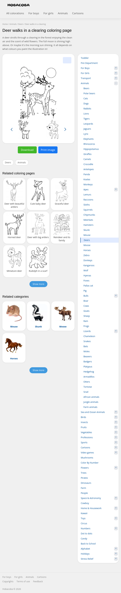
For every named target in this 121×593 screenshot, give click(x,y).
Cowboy (85, 503)
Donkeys (88, 260)
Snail (86, 391)
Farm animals (90, 407)
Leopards (88, 123)
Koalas (87, 179)
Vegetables (99, 432)
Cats (86, 98)
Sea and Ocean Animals (99, 412)
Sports (99, 442)
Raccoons (88, 199)
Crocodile (88, 164)
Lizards (101, 331)
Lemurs (87, 194)
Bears (86, 88)
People (84, 493)
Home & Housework (99, 508)
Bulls (101, 296)
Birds (99, 417)
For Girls (99, 73)
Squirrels (88, 209)
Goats (86, 310)
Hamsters (88, 224)
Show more (38, 284)
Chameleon (89, 336)
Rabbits (87, 108)
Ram (86, 321)
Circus (84, 523)
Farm (83, 487)
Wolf (86, 270)
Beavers (88, 356)
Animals (63, 13)
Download (27, 150)
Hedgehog (89, 371)
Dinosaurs (86, 482)
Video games (99, 453)
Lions (86, 113)
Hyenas (87, 275)
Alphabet (99, 549)
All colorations (15, 13)
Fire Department (89, 63)
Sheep (87, 315)
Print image (48, 150)
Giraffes (88, 154)
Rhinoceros (89, 143)
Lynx (86, 133)
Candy (84, 538)
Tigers (87, 118)
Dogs (86, 103)
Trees (83, 472)
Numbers (99, 528)
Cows (86, 305)
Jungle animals (91, 401)
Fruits (99, 427)
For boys (33, 13)
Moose (87, 245)
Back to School (88, 543)
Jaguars (87, 128)
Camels (87, 159)
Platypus (88, 366)
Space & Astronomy (99, 498)
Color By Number (90, 462)
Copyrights (7, 581)
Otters (87, 381)
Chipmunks (89, 214)
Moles (87, 351)
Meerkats (88, 219)
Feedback (38, 581)
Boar (86, 300)
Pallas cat (88, 285)
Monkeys (88, 184)
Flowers (99, 468)
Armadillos (89, 376)
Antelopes (89, 169)
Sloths (87, 204)
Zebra (86, 255)
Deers (8, 162)
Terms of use (23, 581)
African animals (91, 396)
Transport (99, 78)
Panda (87, 174)
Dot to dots (86, 533)
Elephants (89, 138)
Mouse (87, 235)
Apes (101, 189)
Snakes (87, 341)
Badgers (88, 361)
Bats (86, 346)
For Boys (99, 68)
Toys (99, 518)
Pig (85, 290)
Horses (87, 250)
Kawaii (84, 513)
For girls (48, 13)
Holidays (99, 554)
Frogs (86, 326)
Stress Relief (99, 559)
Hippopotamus (91, 149)
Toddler (85, 57)
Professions (99, 437)
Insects (99, 422)
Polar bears (89, 93)
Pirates (84, 477)
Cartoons (78, 13)
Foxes (86, 280)
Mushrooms (87, 457)
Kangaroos (89, 265)
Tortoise (88, 386)
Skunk (87, 229)
